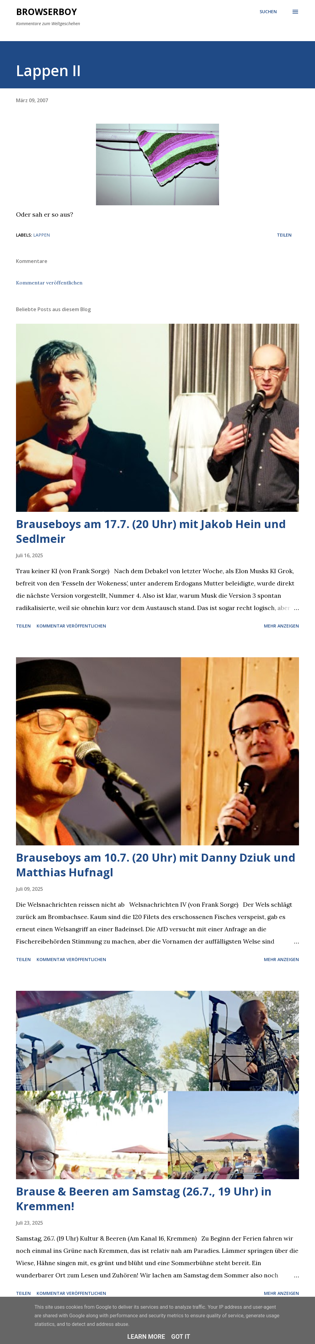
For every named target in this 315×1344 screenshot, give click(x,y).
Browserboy (46, 11)
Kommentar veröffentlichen (49, 283)
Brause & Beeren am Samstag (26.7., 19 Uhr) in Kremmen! (144, 1199)
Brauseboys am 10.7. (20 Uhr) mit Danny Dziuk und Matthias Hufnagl (155, 865)
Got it (180, 1336)
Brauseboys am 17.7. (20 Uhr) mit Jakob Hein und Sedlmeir (151, 531)
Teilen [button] (284, 235)
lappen (41, 235)
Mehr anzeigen (281, 626)
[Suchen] (268, 11)
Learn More (146, 1336)
